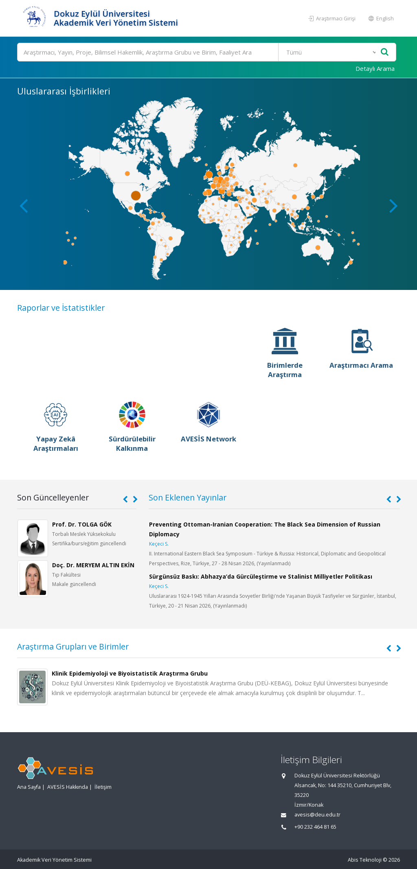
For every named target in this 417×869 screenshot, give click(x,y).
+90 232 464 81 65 (315, 826)
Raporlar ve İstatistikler (61, 307)
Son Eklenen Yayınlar (187, 497)
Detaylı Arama (375, 68)
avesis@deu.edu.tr (317, 814)
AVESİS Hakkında (67, 786)
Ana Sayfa (29, 786)
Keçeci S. (159, 543)
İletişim (103, 786)
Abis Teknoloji (365, 859)
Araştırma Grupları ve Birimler (73, 646)
